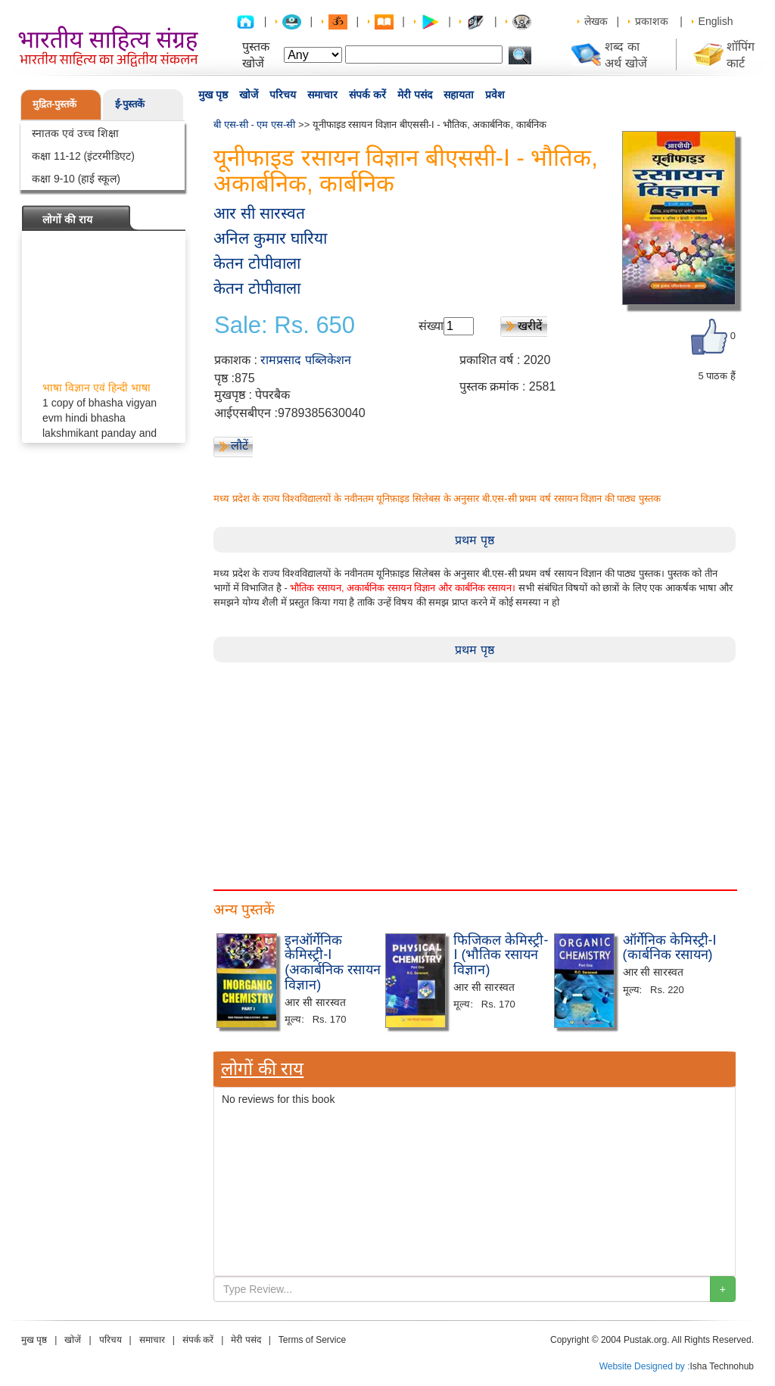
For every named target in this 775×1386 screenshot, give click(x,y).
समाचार (322, 95)
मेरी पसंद (414, 95)
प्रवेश (495, 95)
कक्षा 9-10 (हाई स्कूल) (76, 179)
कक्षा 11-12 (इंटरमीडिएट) (83, 156)
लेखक (596, 21)
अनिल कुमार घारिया (270, 238)
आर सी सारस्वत (259, 213)
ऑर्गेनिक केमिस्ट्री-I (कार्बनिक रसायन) (670, 948)
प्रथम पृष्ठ (474, 540)
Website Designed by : (644, 1366)
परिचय (282, 95)
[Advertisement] (474, 768)
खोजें (248, 95)
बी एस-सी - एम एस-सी (254, 124)
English (716, 21)
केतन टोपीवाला (256, 263)
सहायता (459, 95)
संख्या (431, 325)
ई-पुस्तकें (130, 104)
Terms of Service (312, 1340)
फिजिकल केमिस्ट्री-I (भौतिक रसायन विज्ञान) (500, 955)
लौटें (239, 445)
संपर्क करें (367, 95)
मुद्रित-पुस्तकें (54, 104)
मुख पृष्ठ (213, 95)
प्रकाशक (651, 21)
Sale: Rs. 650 (284, 325)
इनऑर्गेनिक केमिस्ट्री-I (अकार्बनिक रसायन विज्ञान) (333, 962)
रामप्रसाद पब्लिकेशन (305, 360)
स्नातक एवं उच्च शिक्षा (75, 133)
